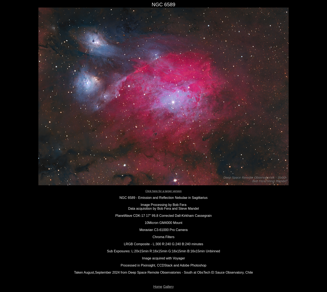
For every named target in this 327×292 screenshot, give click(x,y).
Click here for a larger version (163, 191)
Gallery (168, 286)
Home (157, 286)
